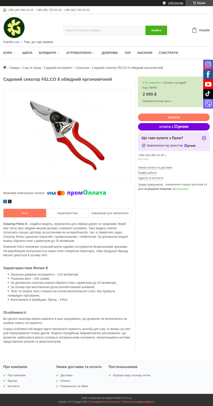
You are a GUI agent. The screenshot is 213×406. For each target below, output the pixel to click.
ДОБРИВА (110, 52)
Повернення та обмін (74, 386)
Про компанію (17, 375)
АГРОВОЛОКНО (79, 52)
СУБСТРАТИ (168, 52)
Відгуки (12, 380)
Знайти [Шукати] (156, 30)
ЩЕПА (27, 52)
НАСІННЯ (144, 52)
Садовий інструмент (58, 67)
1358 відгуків (175, 3)
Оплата (65, 380)
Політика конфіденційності (138, 401)
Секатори (82, 67)
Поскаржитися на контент (104, 401)
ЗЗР (128, 52)
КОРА (7, 52)
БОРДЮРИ (47, 52)
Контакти (13, 386)
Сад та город (32, 67)
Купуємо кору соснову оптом (131, 375)
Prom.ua (127, 397)
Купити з (173, 127)
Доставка (66, 375)
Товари (14, 67)
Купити (174, 117)
